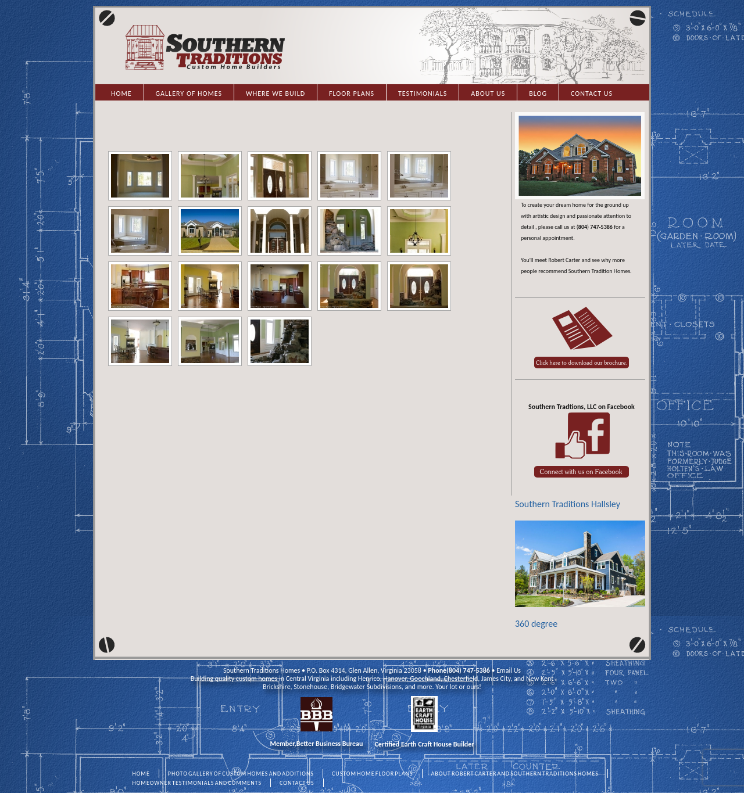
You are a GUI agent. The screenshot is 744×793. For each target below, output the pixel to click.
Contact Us (592, 93)
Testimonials (422, 93)
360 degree (580, 575)
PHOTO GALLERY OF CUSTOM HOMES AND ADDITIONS (241, 773)
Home (121, 93)
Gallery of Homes (189, 93)
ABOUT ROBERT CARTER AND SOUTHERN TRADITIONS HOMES (515, 773)
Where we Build (275, 93)
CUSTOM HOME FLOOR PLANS (372, 773)
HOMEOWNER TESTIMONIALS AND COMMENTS (197, 783)
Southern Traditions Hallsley (567, 503)
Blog (538, 93)
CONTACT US (297, 783)
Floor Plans (351, 93)
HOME (141, 773)
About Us (488, 93)
